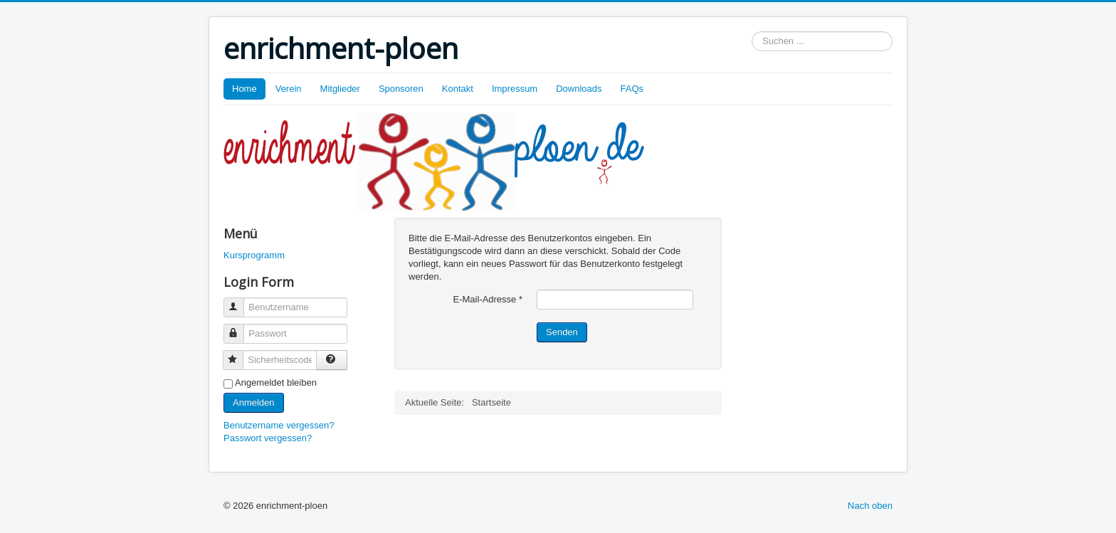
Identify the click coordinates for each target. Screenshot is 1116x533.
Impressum (514, 88)
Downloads (578, 88)
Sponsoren (401, 88)
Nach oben (870, 505)
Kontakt (457, 88)
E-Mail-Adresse (487, 299)
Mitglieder (340, 88)
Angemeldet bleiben (276, 382)
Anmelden (254, 402)
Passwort (240, 327)
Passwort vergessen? (267, 438)
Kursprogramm (254, 255)
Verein (288, 88)
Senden (562, 332)
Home (244, 88)
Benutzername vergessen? (278, 425)
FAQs (632, 88)
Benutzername (240, 301)
